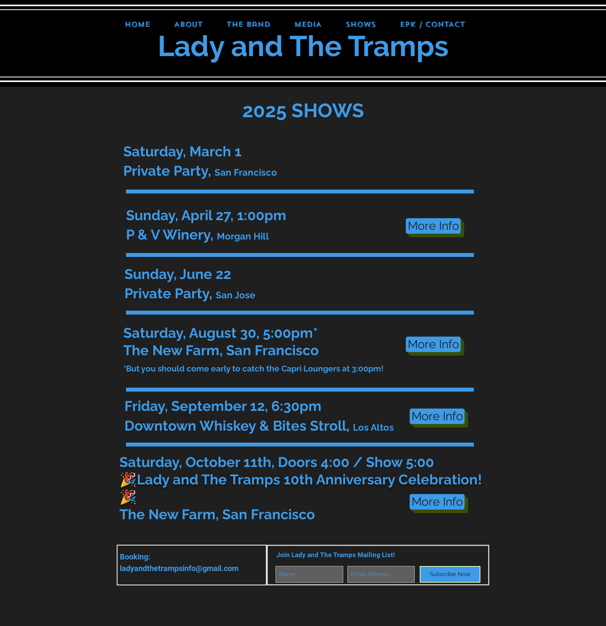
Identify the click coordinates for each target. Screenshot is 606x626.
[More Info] (433, 226)
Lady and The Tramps (303, 46)
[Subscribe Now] (450, 574)
